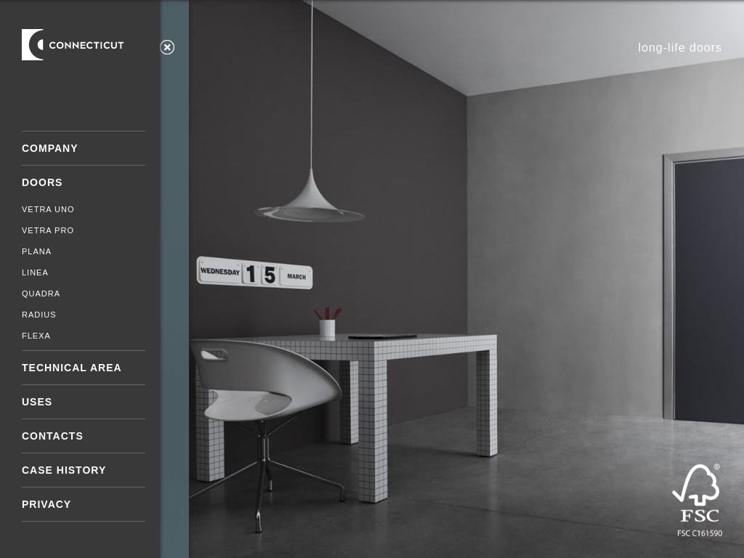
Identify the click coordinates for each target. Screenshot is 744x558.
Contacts (53, 436)
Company (50, 148)
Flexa (36, 335)
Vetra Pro (48, 230)
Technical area (72, 367)
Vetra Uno (48, 209)
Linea (35, 272)
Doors (42, 182)
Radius (39, 314)
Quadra (41, 293)
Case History (64, 470)
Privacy (46, 504)
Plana (37, 251)
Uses (37, 402)
